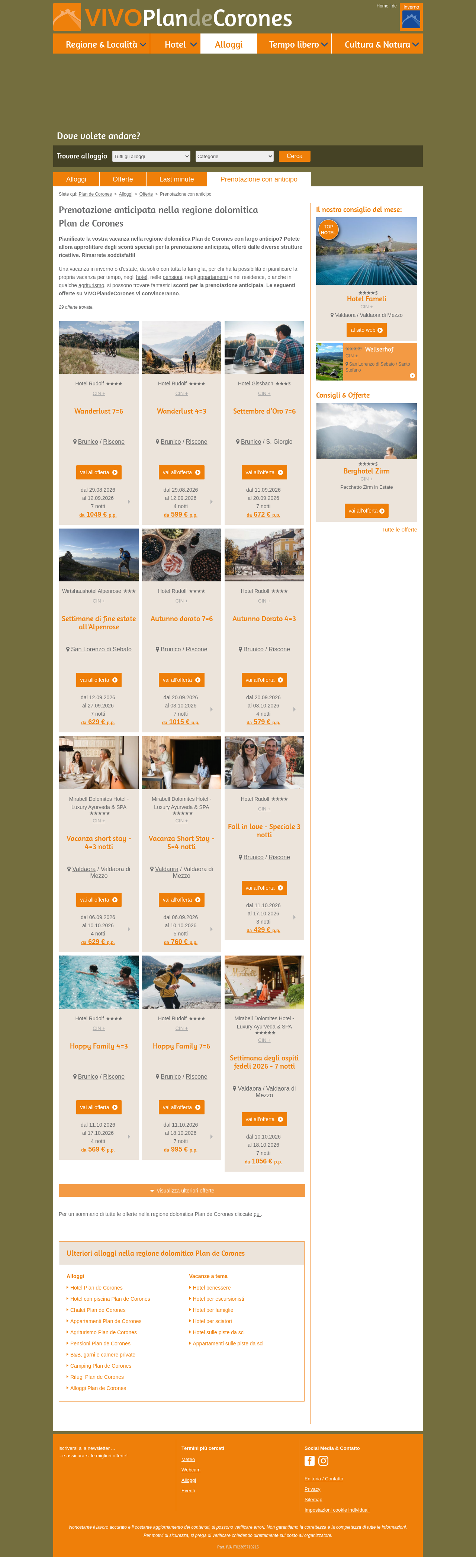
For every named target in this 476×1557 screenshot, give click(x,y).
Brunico (88, 442)
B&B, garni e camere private (102, 1355)
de (394, 6)
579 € (263, 722)
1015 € (180, 722)
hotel (141, 277)
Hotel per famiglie (213, 1310)
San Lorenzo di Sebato (101, 649)
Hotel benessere (212, 1288)
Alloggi (228, 44)
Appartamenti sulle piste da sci (228, 1343)
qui (257, 1214)
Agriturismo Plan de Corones (103, 1332)
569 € (98, 1149)
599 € (180, 514)
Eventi (188, 1490)
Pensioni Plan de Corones (100, 1343)
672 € (263, 514)
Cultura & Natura (377, 44)
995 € (180, 1149)
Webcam (190, 1470)
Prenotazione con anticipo (259, 179)
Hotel (175, 44)
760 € (180, 942)
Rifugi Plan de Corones (97, 1377)
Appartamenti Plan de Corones (105, 1321)
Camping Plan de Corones (100, 1366)
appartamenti (212, 277)
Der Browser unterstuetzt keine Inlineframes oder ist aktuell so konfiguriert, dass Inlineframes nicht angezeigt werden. (114, 1508)
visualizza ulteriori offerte (186, 1191)
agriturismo (91, 285)
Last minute (177, 179)
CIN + (99, 393)
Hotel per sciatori (212, 1321)
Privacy (313, 1489)
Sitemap (313, 1499)
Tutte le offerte (399, 529)
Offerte (123, 179)
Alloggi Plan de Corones (98, 1388)
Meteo (188, 1459)
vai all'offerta (367, 511)
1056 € (263, 1161)
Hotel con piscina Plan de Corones (110, 1299)
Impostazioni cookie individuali (337, 1510)
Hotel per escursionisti (218, 1299)
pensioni (172, 277)
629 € (98, 722)
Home (383, 6)
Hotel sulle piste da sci (219, 1332)
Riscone (114, 442)
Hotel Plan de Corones (96, 1288)
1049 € (97, 514)
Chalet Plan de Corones (98, 1310)
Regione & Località (101, 44)
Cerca (295, 156)
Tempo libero (294, 44)
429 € (263, 930)
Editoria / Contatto (324, 1478)
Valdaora (84, 869)
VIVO (189, 17)
